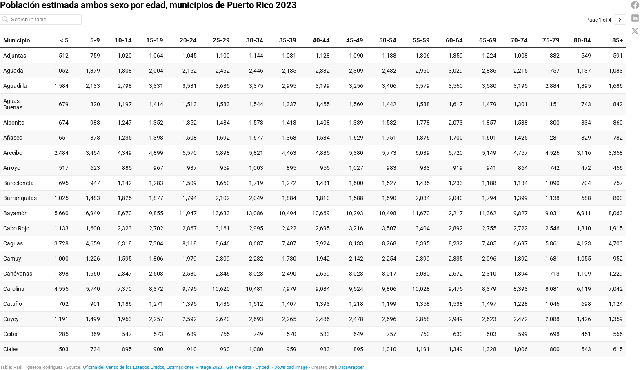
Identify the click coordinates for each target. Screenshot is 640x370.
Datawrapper (351, 367)
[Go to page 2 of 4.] (620, 19)
